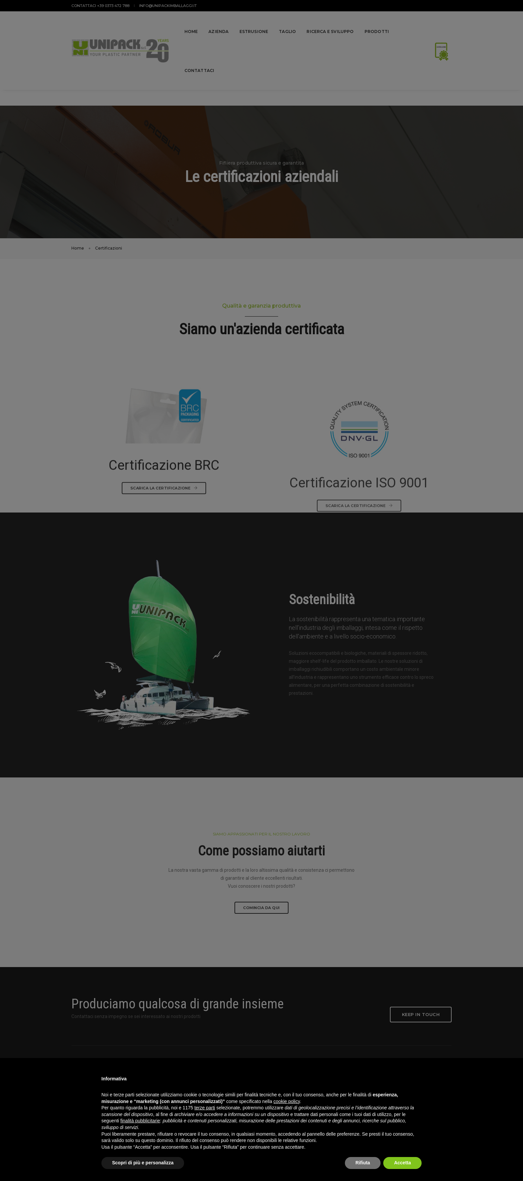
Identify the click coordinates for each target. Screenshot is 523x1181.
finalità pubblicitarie (140, 1120)
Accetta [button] (402, 1162)
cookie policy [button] (287, 1101)
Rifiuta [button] (363, 1162)
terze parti (204, 1107)
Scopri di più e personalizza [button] (142, 1162)
